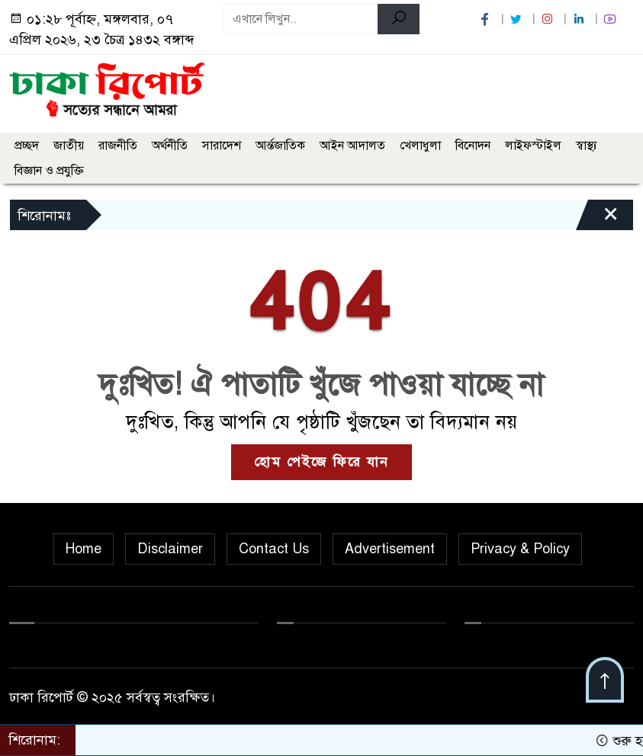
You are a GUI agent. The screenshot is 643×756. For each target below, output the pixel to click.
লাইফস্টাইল (533, 145)
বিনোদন (472, 145)
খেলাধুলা (420, 145)
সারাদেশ (221, 145)
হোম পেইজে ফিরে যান (321, 461)
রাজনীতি (117, 145)
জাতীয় (68, 145)
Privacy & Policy (520, 548)
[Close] (597, 218)
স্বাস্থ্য (586, 145)
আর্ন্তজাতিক (280, 145)
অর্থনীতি (170, 145)
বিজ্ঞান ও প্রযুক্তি (49, 170)
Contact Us (274, 548)
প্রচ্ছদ (26, 145)
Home (83, 548)
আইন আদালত (352, 145)
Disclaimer (170, 548)
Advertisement (390, 548)
